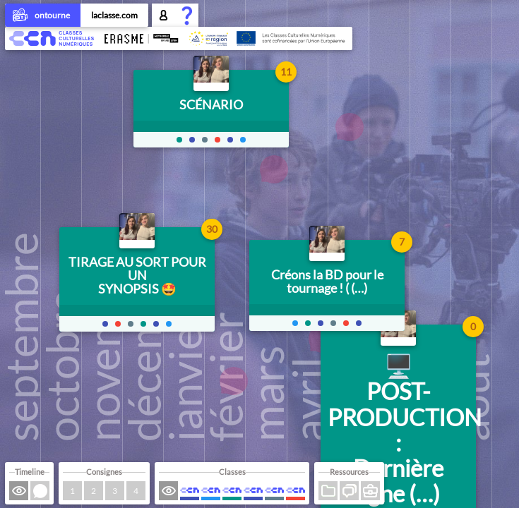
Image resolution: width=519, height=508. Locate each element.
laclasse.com (114, 15)
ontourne (43, 16)
